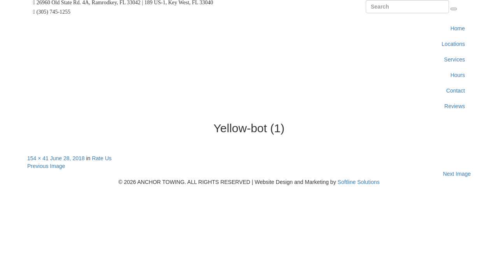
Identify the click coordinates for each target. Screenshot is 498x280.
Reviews (454, 106)
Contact (455, 91)
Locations (453, 44)
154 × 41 (38, 158)
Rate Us (102, 158)
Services (454, 59)
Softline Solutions (359, 182)
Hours (458, 75)
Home (458, 28)
